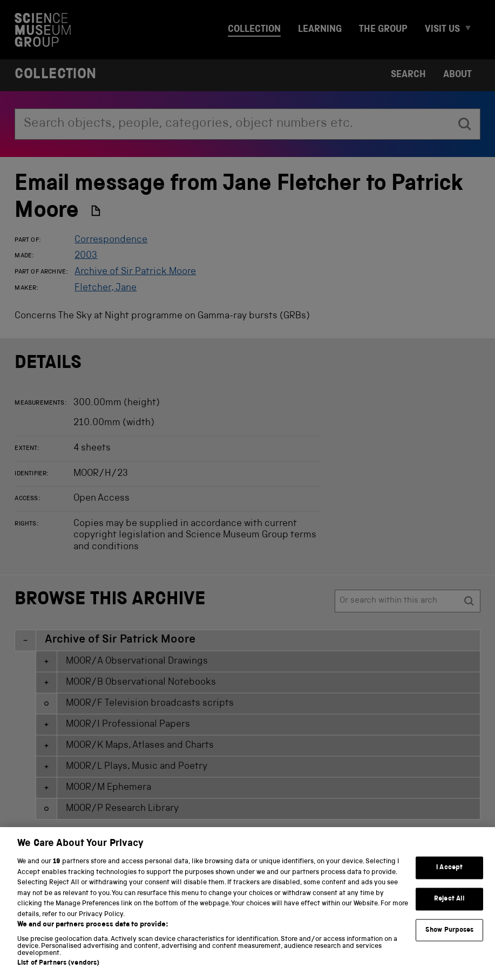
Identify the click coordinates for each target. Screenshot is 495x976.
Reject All (449, 907)
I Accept (449, 877)
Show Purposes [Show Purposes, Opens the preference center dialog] (449, 939)
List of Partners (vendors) (58, 972)
